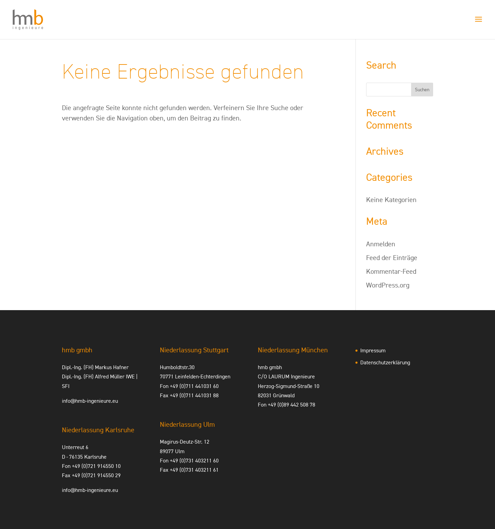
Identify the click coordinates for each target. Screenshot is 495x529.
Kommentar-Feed (391, 271)
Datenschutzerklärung (385, 362)
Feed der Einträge (391, 257)
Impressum (373, 350)
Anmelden (380, 244)
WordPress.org (387, 285)
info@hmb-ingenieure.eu (90, 401)
